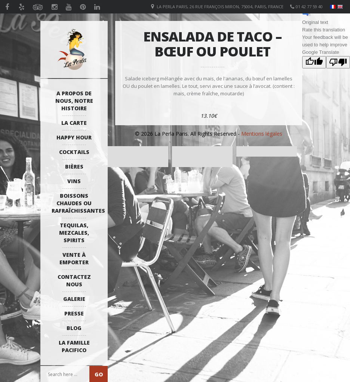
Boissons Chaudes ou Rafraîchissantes (76, 203)
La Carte (74, 122)
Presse (74, 313)
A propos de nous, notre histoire (74, 101)
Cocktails (74, 151)
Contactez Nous (74, 280)
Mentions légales (261, 133)
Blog (74, 328)
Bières (74, 166)
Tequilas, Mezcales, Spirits (74, 233)
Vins (74, 181)
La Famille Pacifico (74, 346)
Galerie (74, 298)
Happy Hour (74, 137)
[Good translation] (314, 62)
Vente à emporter (74, 258)
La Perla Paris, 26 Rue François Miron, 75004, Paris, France (220, 6)
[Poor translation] (338, 62)
